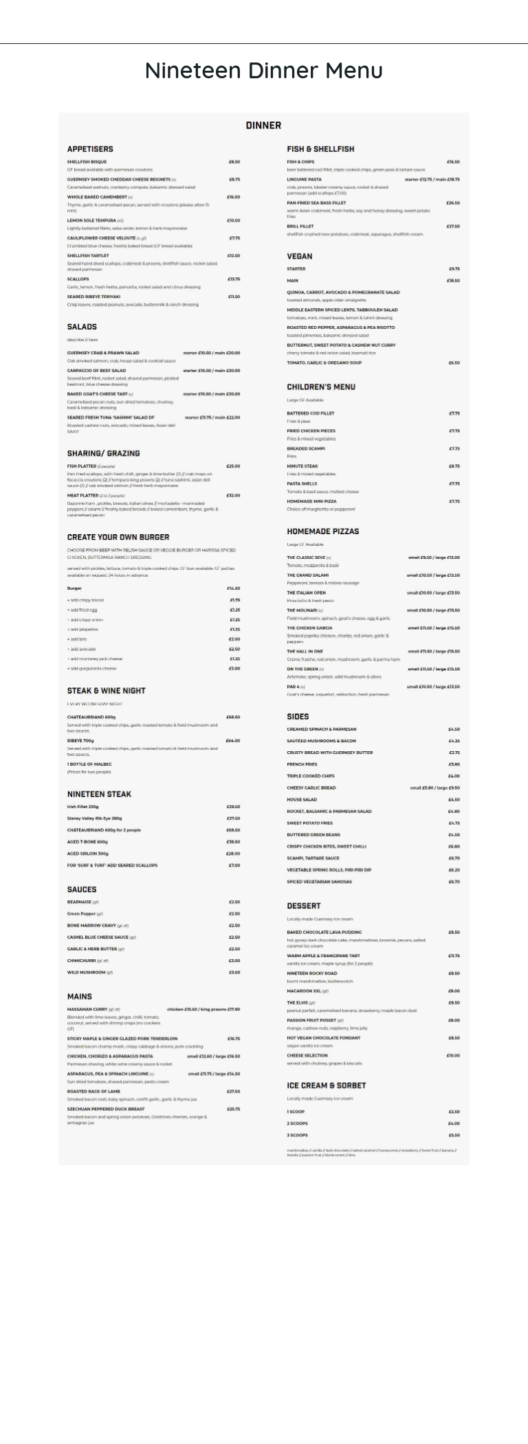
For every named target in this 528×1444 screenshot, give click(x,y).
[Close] (22, 22)
